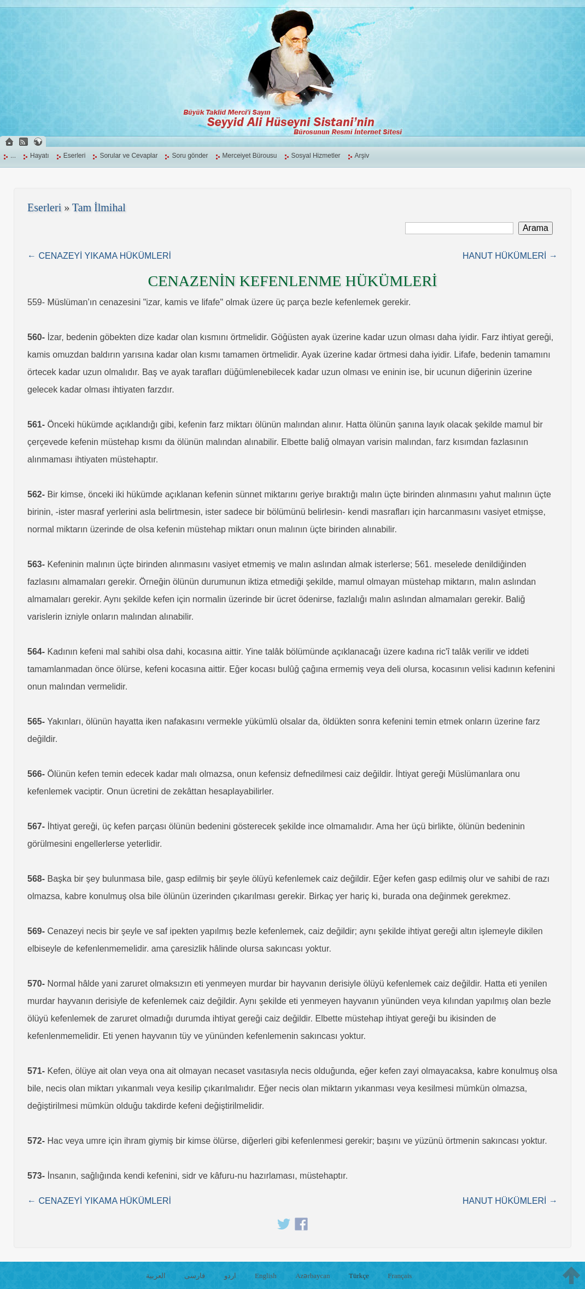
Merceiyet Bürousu (250, 155)
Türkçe (359, 1276)
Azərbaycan (312, 1276)
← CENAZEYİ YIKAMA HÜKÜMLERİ (99, 255)
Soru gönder (190, 155)
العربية (156, 1276)
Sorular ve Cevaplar (128, 155)
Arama (535, 228)
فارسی (194, 1276)
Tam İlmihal (99, 207)
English (266, 1276)
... (13, 155)
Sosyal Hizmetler (316, 155)
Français (400, 1276)
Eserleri (74, 155)
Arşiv (362, 155)
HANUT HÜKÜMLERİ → (510, 255)
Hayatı (39, 155)
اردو (230, 1276)
